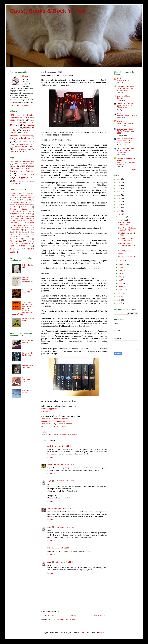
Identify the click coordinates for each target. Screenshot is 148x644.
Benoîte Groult (29, 204)
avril (120, 280)
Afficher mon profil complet (19, 105)
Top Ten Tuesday (20, 149)
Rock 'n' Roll (19, 147)
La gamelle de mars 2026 (27, 291)
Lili (48, 548)
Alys (49, 481)
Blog (32, 120)
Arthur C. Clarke (28, 200)
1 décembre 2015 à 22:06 (60, 548)
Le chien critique (123, 96)
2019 (119, 201)
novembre (122, 220)
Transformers (15, 249)
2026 (119, 179)
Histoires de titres (27, 135)
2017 (119, 208)
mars (121, 283)
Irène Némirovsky (19, 220)
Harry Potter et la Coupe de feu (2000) (127, 229)
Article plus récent (48, 615)
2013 (119, 297)
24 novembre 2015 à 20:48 (61, 446)
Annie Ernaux (26, 197)
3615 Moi (15, 115)
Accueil (74, 615)
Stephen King (16, 241)
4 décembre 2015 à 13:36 (64, 562)
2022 (119, 192)
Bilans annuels (17, 120)
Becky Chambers (16, 204)
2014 (119, 293)
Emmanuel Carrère (18, 209)
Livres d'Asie (29, 161)
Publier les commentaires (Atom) (63, 619)
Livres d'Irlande (20, 163)
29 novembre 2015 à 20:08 (61, 508)
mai (120, 277)
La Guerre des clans (20, 227)
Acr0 (49, 446)
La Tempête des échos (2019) (26, 380)
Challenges (22, 122)
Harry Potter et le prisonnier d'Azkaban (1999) (126, 245)
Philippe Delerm (15, 239)
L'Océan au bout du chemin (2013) (125, 224)
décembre (122, 217)
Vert (49, 508)
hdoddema (86, 633)
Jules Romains (28, 223)
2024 (119, 185)
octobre (122, 261)
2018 (119, 204)
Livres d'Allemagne (15, 161)
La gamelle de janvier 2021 (27, 354)
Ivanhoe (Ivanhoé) (123, 80)
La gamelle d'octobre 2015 (127, 257)
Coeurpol (120, 98)
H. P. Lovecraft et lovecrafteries (22, 216)
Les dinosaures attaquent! (27, 366)
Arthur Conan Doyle (22, 202)
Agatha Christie (16, 193)
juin (120, 274)
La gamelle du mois (22, 138)
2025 (119, 182)
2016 (119, 211)
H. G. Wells (27, 214)
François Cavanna (17, 211)
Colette (14, 207)
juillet (121, 270)
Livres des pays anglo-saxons (67, 434)
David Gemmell (26, 207)
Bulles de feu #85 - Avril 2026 (127, 116)
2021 (119, 195)
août (120, 267)
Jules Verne (18, 225)
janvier (121, 289)
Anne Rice (14, 198)
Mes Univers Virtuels (125, 104)
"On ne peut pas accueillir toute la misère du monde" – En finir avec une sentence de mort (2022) (22, 308)
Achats (120, 254)
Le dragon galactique (125, 129)
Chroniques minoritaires (126, 139)
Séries (31, 147)
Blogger (101, 633)
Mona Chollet (23, 234)
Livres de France (22, 171)
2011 (119, 303)
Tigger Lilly (51, 464)
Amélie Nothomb (25, 195)
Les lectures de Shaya (125, 86)
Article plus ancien (99, 615)
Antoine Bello (14, 200)
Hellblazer (30, 218)
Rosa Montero (27, 239)
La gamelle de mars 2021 (27, 341)
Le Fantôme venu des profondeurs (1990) (126, 239)
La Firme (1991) (124, 250)
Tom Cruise (17, 246)
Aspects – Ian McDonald (125, 123)
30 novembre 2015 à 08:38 (64, 527)
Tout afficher (134, 169)
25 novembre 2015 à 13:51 (66, 464)
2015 (119, 214)
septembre (123, 264)
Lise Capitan (23, 232)
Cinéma (14, 125)
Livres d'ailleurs (27, 166)
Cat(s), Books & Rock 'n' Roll (48, 11)
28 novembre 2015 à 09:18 (64, 481)
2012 (119, 300)
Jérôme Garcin (29, 225)
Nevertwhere (122, 121)
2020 (119, 198)
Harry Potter (52, 434)
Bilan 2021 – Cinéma (26, 391)
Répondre (51, 457)
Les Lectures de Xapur (125, 148)
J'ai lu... (120, 78)
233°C (119, 113)
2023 (119, 189)
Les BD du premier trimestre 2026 (27, 279)
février (121, 286)
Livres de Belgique (22, 168)
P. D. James (24, 236)
